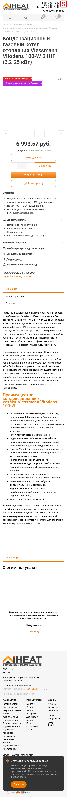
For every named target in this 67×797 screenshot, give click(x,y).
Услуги (29, 707)
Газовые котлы (10, 704)
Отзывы (10, 303)
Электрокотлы (10, 707)
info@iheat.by (54, 718)
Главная (7, 24)
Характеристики (15, 296)
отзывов (32, 689)
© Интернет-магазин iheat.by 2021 (20, 686)
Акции (29, 710)
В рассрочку (33, 183)
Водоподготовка (11, 746)
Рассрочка (31, 713)
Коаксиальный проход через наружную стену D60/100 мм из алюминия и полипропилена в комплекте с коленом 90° (33, 615)
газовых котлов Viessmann (32, 519)
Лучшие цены (13, 259)
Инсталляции (9, 749)
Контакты (31, 729)
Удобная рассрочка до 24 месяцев (25, 248)
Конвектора (9, 733)
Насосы (7, 742)
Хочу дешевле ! (33, 157)
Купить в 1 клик (33, 175)
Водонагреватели (11, 726)
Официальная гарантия (19, 253)
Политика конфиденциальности (19, 694)
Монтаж (30, 704)
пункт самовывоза (23, 213)
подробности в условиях (18, 276)
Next (61, 133)
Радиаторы (8, 729)
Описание (11, 288)
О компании (32, 726)
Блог (28, 723)
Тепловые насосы (12, 723)
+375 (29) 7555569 (53, 10)
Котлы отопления (23, 24)
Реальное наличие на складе (22, 264)
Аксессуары (13, 557)
